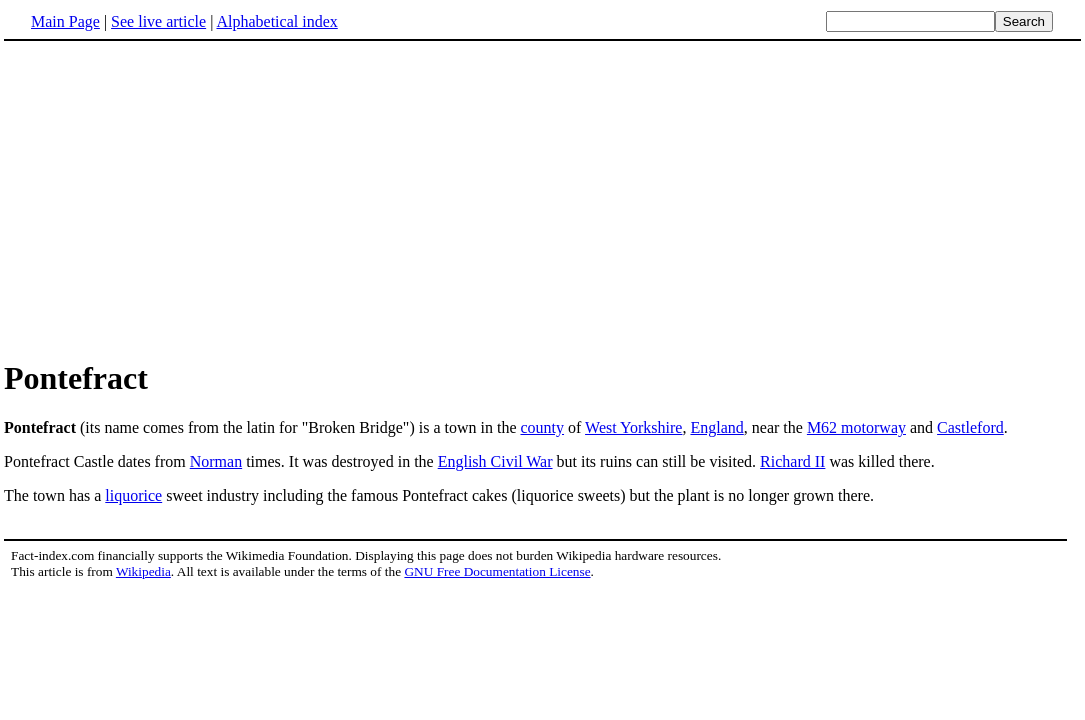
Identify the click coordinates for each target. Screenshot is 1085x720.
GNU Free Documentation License (497, 571)
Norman (216, 461)
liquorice (133, 495)
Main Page (65, 21)
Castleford (970, 427)
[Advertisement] (172, 199)
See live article (158, 21)
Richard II (792, 461)
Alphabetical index (276, 21)
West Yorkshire (633, 427)
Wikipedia (143, 571)
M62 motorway (856, 427)
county (542, 427)
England (716, 427)
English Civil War (495, 461)
